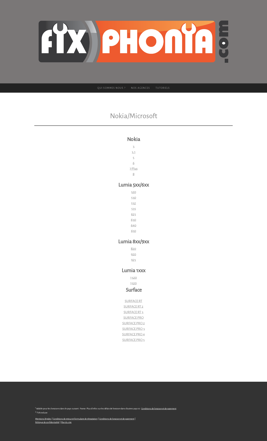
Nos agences (140, 88)
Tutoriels (163, 88)
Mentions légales (43, 419)
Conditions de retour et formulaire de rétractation (75, 419)
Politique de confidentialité (47, 422)
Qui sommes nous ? (111, 88)
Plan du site (66, 422)
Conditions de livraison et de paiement (158, 408)
